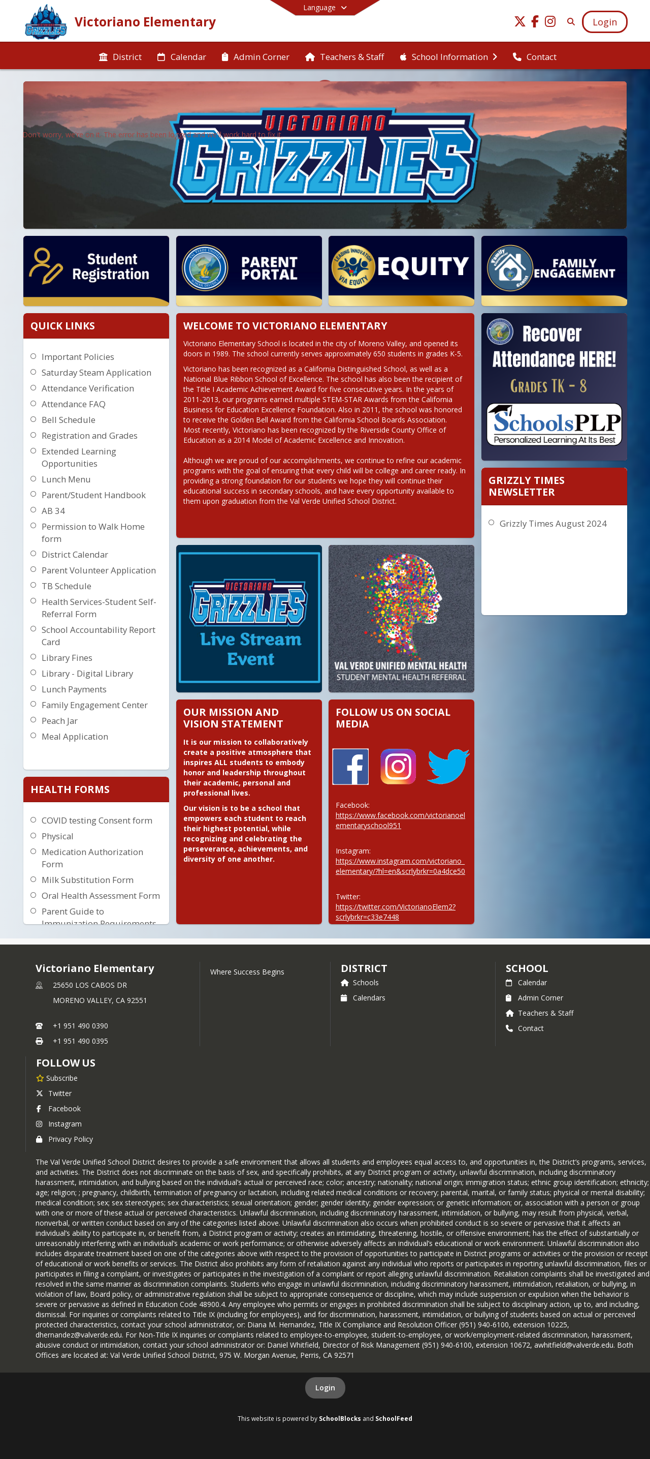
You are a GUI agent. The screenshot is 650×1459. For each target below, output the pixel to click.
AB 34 (53, 510)
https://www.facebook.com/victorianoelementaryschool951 (400, 820)
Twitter (54, 1093)
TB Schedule (66, 586)
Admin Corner (534, 997)
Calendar (526, 982)
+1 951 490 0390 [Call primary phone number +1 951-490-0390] (80, 1025)
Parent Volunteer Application (99, 570)
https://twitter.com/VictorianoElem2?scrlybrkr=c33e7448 (396, 912)
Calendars (363, 997)
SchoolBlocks (340, 1418)
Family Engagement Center (95, 705)
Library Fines (67, 657)
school (527, 968)
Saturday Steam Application (96, 372)
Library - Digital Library (87, 673)
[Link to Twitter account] (520, 23)
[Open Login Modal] (605, 22)
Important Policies (78, 356)
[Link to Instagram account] (550, 23)
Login (325, 1387)
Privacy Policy (64, 1139)
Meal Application (75, 736)
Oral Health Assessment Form (101, 895)
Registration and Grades (90, 435)
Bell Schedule (68, 419)
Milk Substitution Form (88, 880)
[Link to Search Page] (569, 21)
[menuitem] (120, 56)
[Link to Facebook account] (535, 23)
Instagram (59, 1124)
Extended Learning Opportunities (79, 457)
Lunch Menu (66, 479)
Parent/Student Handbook (94, 495)
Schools (360, 982)
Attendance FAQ (74, 404)
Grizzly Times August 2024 (553, 523)
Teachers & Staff (539, 1013)
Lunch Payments (74, 689)
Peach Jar (60, 720)
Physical (58, 836)
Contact (525, 1028)
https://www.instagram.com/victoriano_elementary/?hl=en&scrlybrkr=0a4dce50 (400, 866)
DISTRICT (364, 968)
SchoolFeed (393, 1418)
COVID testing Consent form (97, 820)
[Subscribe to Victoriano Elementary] (57, 1077)
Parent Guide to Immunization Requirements (99, 917)
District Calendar (75, 554)
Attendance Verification (88, 388)
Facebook (58, 1108)
